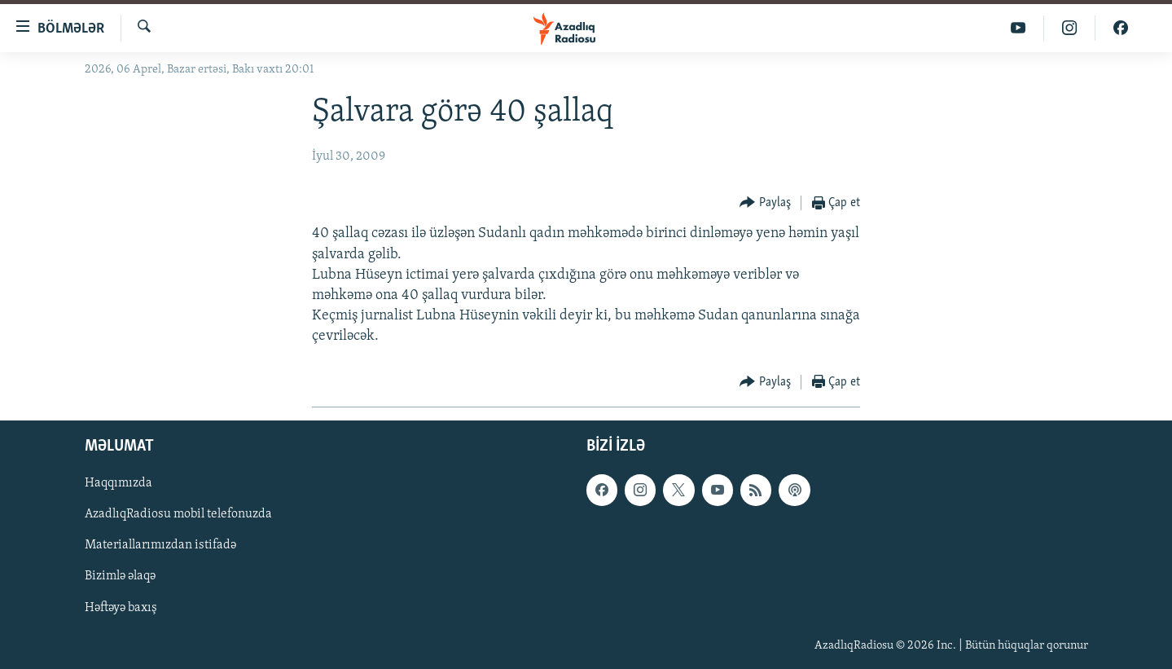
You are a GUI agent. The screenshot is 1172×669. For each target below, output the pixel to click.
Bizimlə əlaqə (120, 576)
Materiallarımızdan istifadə (160, 545)
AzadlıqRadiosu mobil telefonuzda (178, 514)
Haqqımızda (118, 483)
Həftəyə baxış (121, 607)
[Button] (765, 203)
